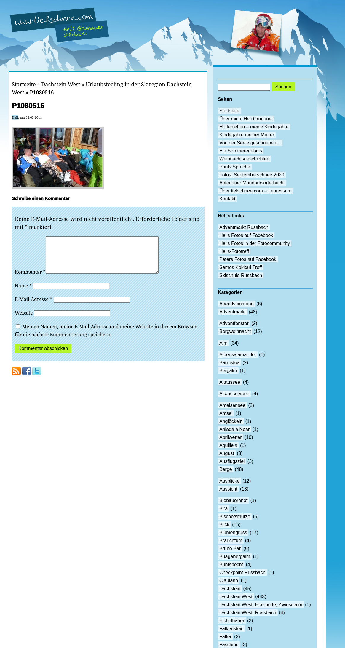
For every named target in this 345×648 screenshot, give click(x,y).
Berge (225, 469)
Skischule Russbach (240, 275)
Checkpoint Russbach (242, 572)
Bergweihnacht (235, 331)
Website (24, 320)
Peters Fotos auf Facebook (247, 259)
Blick (224, 524)
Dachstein (229, 588)
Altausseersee (234, 393)
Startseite (24, 84)
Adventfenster (234, 323)
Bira (223, 508)
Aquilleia (228, 445)
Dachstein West (60, 84)
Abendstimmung (236, 303)
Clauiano (228, 580)
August (226, 453)
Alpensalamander (237, 354)
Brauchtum (230, 540)
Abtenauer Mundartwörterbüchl (252, 182)
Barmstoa (229, 362)
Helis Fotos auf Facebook (246, 235)
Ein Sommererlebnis (240, 150)
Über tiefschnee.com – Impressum (255, 190)
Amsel (225, 413)
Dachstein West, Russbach (247, 612)
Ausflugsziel (232, 461)
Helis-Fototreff (234, 251)
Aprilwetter (230, 437)
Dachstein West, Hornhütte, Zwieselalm (260, 604)
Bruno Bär (230, 548)
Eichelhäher (232, 620)
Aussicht (228, 488)
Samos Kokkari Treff (240, 267)
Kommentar (30, 279)
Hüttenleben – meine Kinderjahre (254, 126)
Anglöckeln (230, 421)
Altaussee (229, 382)
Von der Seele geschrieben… (250, 142)
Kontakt (227, 198)
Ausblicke (229, 480)
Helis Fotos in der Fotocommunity (254, 243)
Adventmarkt (232, 311)
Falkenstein (231, 628)
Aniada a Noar (234, 429)
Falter (225, 636)
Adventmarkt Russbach (243, 227)
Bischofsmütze (234, 516)
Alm (223, 343)
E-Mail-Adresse (33, 306)
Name (23, 292)
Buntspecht (231, 564)
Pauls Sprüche (234, 166)
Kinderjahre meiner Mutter (246, 134)
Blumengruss (233, 532)
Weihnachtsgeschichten (244, 158)
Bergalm (228, 370)
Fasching (229, 644)
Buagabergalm (234, 556)
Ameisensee (232, 405)
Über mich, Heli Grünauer (246, 118)
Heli (15, 117)
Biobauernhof (233, 500)
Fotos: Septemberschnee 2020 (251, 174)
